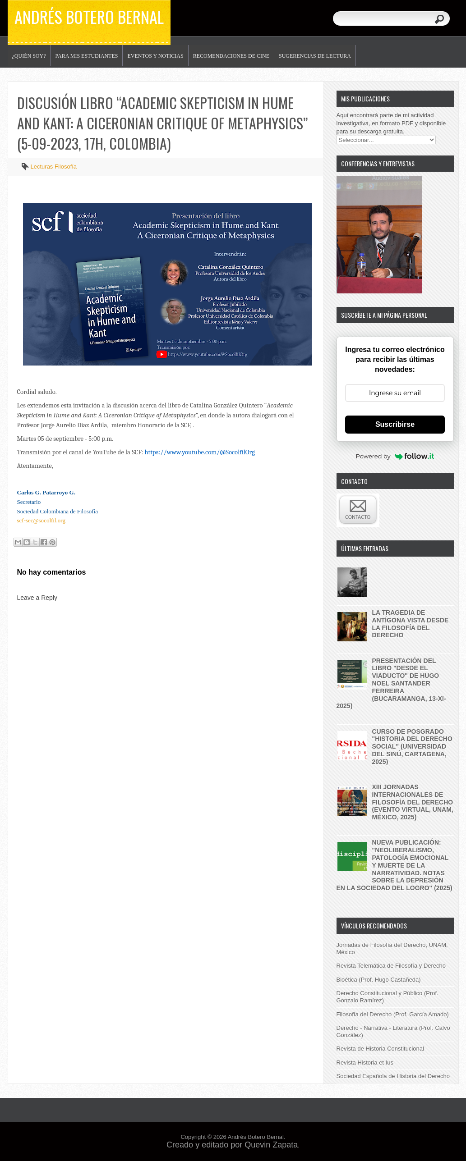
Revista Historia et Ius (365, 1062)
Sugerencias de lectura (315, 56)
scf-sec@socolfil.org (41, 520)
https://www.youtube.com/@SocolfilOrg (199, 452)
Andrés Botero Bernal (89, 16)
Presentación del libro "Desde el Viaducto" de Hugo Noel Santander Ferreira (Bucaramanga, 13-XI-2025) (391, 683)
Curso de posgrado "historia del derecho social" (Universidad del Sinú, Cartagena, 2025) (412, 746)
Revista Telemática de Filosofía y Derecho (391, 965)
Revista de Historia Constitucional (380, 1048)
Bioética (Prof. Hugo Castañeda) (379, 979)
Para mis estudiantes (86, 56)
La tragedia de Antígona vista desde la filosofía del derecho (410, 624)
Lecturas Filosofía (54, 166)
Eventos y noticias (155, 56)
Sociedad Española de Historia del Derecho (393, 1076)
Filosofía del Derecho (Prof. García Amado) (393, 1014)
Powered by (395, 456)
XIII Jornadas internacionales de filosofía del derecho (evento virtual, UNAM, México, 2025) (412, 802)
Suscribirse (395, 424)
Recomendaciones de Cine (231, 56)
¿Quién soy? (29, 56)
